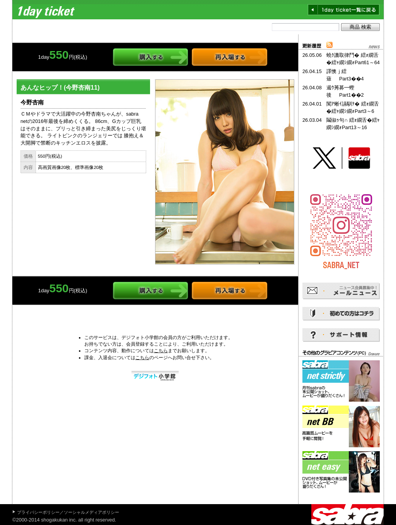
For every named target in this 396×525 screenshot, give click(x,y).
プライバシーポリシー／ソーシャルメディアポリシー (68, 512)
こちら (161, 350)
